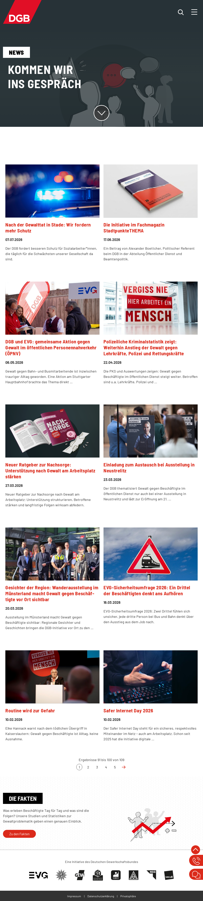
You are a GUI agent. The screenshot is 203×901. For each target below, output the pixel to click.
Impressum (74, 896)
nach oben (195, 849)
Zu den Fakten (19, 834)
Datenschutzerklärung (100, 896)
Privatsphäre (128, 896)
